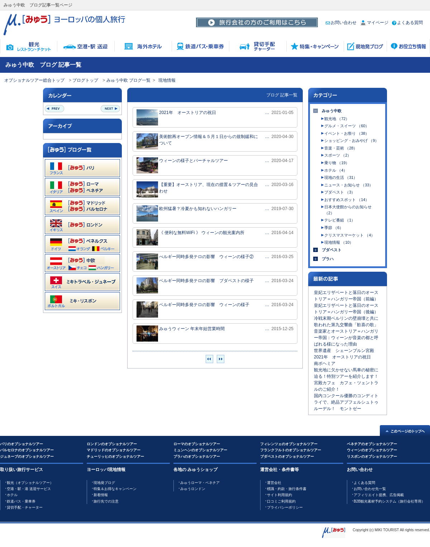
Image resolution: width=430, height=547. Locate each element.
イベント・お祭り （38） (346, 133)
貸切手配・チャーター (25, 507)
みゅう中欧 (331, 111)
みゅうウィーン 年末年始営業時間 (181, 333)
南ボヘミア (324, 363)
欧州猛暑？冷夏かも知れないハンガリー (186, 213)
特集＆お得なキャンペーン (115, 489)
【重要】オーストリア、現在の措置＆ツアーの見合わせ (197, 189)
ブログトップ (85, 80)
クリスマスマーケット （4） (349, 235)
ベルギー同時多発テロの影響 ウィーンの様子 (193, 309)
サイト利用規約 (279, 495)
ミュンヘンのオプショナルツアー (200, 450)
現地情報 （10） (338, 242)
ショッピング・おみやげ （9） (351, 140)
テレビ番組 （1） (339, 220)
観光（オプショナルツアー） (30, 483)
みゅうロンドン (192, 489)
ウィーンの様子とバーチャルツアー (182, 165)
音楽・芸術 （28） (340, 148)
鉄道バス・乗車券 (21, 501)
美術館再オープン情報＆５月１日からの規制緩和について (197, 141)
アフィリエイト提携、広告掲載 (379, 495)
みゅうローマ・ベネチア (200, 483)
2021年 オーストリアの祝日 (176, 117)
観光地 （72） (336, 118)
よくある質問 (407, 22)
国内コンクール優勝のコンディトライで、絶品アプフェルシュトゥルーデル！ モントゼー (346, 402)
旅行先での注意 (106, 501)
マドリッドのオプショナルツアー (113, 450)
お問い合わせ (341, 22)
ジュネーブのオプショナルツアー (27, 456)
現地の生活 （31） (340, 177)
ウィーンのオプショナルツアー (372, 450)
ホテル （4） (335, 170)
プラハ (328, 259)
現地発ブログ (104, 483)
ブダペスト (331, 250)
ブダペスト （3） (339, 192)
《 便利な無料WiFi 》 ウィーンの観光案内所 (190, 237)
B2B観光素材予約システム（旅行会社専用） (389, 501)
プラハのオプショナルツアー (196, 456)
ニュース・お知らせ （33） (348, 185)
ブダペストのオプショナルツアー (287, 456)
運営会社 (274, 483)
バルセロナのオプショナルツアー (27, 450)
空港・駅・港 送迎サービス (29, 489)
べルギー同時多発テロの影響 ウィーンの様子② (195, 261)
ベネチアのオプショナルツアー (372, 444)
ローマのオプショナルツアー (196, 444)
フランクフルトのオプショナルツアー (290, 450)
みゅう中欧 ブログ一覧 (128, 80)
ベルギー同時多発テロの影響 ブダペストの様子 (195, 285)
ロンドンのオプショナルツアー (112, 444)
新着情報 (101, 495)
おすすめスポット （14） (346, 200)
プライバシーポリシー (285, 507)
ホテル (12, 495)
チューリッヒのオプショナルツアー (115, 456)
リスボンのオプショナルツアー (372, 456)
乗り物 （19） (336, 163)
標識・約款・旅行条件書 (286, 489)
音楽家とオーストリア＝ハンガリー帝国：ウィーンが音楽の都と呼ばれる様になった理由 (346, 338)
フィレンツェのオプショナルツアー (288, 444)
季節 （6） (333, 227)
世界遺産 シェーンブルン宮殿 (344, 350)
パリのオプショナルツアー (21, 444)
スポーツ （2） (337, 155)
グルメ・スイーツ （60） (346, 126)
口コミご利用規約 (281, 501)
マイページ (374, 22)
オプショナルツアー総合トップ (34, 80)
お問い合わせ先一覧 (370, 489)
